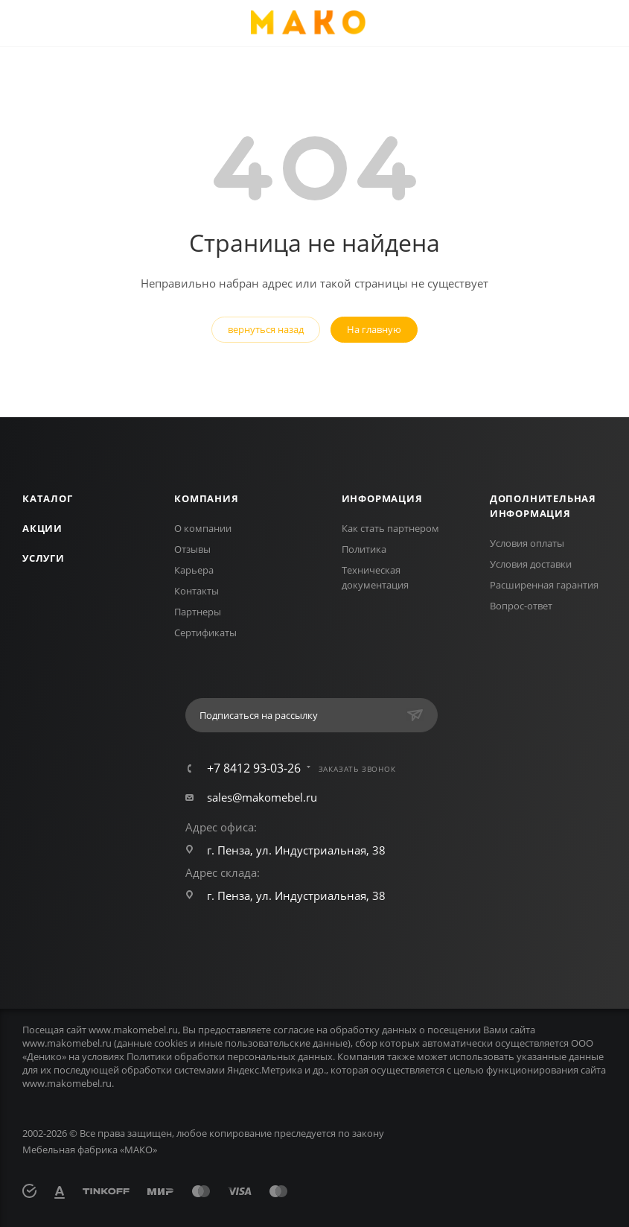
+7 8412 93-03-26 (254, 768)
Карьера (194, 570)
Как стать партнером (390, 528)
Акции (42, 528)
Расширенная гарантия (544, 585)
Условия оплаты (527, 543)
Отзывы (192, 549)
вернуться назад (266, 329)
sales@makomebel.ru (262, 797)
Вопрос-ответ (521, 605)
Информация (382, 498)
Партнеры (197, 611)
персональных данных (280, 1056)
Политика (364, 549)
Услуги (43, 558)
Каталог (47, 498)
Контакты (196, 590)
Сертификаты (205, 632)
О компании (203, 528)
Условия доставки (531, 564)
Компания (206, 498)
